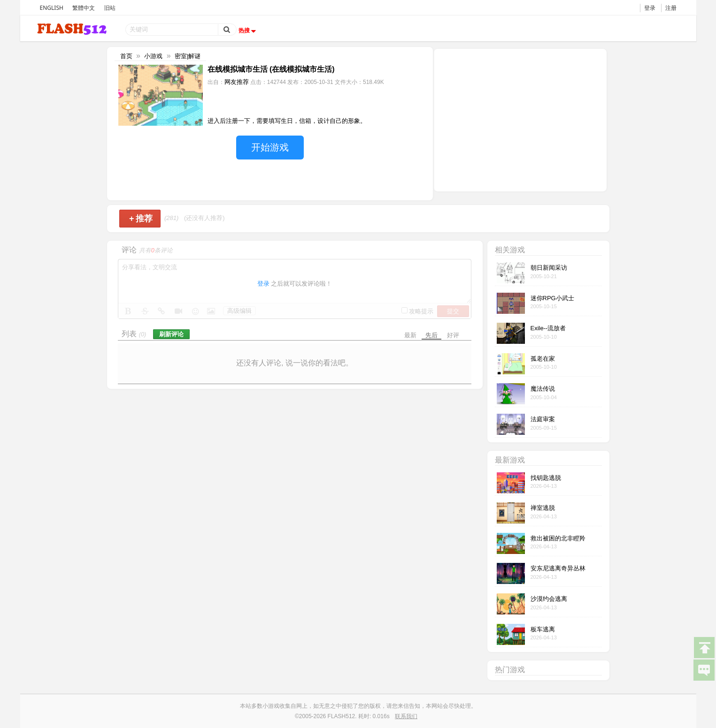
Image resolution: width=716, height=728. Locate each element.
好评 (453, 335)
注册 (671, 8)
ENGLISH (51, 8)
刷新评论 (171, 334)
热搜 (248, 30)
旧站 (109, 8)
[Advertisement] (520, 119)
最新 (410, 335)
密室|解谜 (187, 56)
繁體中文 (83, 8)
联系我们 (406, 716)
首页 (126, 56)
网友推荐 (236, 81)
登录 (649, 8)
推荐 (141, 218)
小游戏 (153, 56)
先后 (431, 335)
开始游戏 (270, 147)
